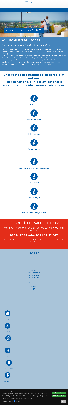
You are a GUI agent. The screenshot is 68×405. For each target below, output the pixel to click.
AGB (8, 356)
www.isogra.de (34, 281)
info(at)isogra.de (34, 283)
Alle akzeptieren (59, 393)
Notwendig (18, 401)
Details (63, 401)
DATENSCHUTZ (9, 369)
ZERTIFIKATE (8, 344)
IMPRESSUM (7, 381)
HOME (7, 319)
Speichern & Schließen (59, 396)
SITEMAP (7, 331)
